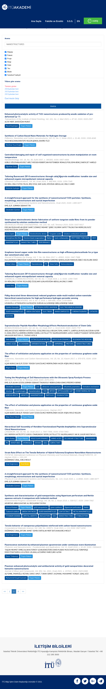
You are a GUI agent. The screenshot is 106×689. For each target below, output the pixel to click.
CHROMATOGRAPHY (79, 311)
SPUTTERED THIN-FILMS (80, 238)
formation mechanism (91, 387)
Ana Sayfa (36, 21)
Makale (10, 52)
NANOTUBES (15, 443)
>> (23, 591)
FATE (50, 344)
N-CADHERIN (24, 344)
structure (9, 391)
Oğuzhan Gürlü (11, 166)
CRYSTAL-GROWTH (30, 516)
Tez (8, 68)
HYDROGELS (27, 443)
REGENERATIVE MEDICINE (82, 339)
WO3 (94, 238)
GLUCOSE (9, 316)
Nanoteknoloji (37, 264)
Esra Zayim (10, 234)
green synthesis (56, 507)
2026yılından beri (12, 89)
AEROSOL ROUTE (12, 395)
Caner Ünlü (10, 285)
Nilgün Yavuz (10, 368)
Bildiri (9, 71)
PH (7, 443)
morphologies (20, 391)
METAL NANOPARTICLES (82, 511)
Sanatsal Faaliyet (14, 75)
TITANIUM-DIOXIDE (13, 516)
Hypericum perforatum (73, 507)
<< (5, 591)
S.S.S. (70, 21)
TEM (45, 391)
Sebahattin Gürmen (13, 210)
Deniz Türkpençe (12, 556)
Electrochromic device (38, 234)
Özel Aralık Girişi (12, 98)
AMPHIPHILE (59, 344)
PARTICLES (50, 395)
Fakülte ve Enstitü (54, 21)
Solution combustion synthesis (75, 234)
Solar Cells (54, 264)
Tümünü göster (10, 86)
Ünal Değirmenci (12, 464)
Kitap (9, 62)
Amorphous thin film (13, 238)
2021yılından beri (12, 94)
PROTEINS (70, 344)
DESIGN (38, 443)
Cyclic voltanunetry (61, 238)
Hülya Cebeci (10, 264)
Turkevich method (12, 511)
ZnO (37, 387)
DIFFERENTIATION (38, 344)
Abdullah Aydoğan (12, 188)
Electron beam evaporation (34, 238)
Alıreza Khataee (12, 507)
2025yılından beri (12, 91)
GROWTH (24, 395)
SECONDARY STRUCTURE (73, 438)
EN (78, 21)
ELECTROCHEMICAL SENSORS (71, 307)
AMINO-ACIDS (11, 344)
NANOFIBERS (91, 438)
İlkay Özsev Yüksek (13, 417)
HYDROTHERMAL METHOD (85, 391)
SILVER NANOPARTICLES (14, 311)
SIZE (54, 516)
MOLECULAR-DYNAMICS (61, 339)
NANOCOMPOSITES (62, 311)
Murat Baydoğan (12, 126)
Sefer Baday (10, 339)
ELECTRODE (47, 311)
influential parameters (72, 387)
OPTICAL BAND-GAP (65, 391)
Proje (9, 58)
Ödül (9, 65)
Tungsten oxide (55, 234)
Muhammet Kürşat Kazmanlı (16, 578)
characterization (34, 391)
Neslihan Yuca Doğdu (14, 145)
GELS (45, 443)
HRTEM (52, 391)
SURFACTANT (55, 443)
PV (46, 264)
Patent (9, 55)
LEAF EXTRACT (64, 511)
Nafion (49, 238)
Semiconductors (67, 264)
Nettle (86, 507)
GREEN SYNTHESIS (33, 311)
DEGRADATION (62, 395)
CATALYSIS (93, 311)
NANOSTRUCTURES (28, 242)
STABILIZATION (82, 516)
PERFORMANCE (44, 242)
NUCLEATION (45, 516)
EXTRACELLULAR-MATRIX (40, 339)
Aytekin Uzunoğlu (12, 307)
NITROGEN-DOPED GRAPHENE (46, 307)
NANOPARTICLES (12, 242)
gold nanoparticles (41, 507)
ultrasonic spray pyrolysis (51, 387)
